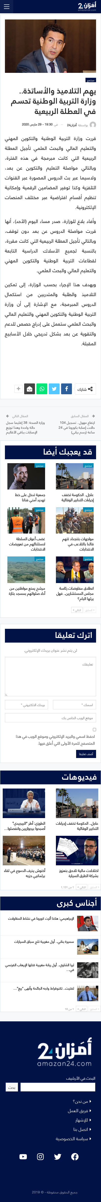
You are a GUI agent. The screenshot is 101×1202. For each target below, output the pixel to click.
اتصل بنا (80, 1129)
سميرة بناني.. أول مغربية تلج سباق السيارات (44, 941)
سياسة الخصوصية (72, 1138)
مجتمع (90, 80)
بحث (11, 1087)
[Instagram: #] (40, 1156)
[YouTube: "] (23, 1156)
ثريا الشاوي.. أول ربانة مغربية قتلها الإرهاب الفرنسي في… (39, 967)
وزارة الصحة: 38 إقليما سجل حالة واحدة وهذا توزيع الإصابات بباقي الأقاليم (25, 427)
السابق (89, 609)
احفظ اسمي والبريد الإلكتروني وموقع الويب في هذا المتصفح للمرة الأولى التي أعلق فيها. (55, 739)
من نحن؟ (80, 1101)
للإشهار (81, 1119)
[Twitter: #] (57, 1156)
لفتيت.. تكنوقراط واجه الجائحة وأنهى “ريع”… (43, 988)
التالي (77, 609)
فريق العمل (78, 1110)
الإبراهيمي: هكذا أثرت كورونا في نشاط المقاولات (41, 918)
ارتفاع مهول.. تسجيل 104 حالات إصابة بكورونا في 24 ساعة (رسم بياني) (77, 427)
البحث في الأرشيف (80, 1078)
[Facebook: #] (75, 1156)
